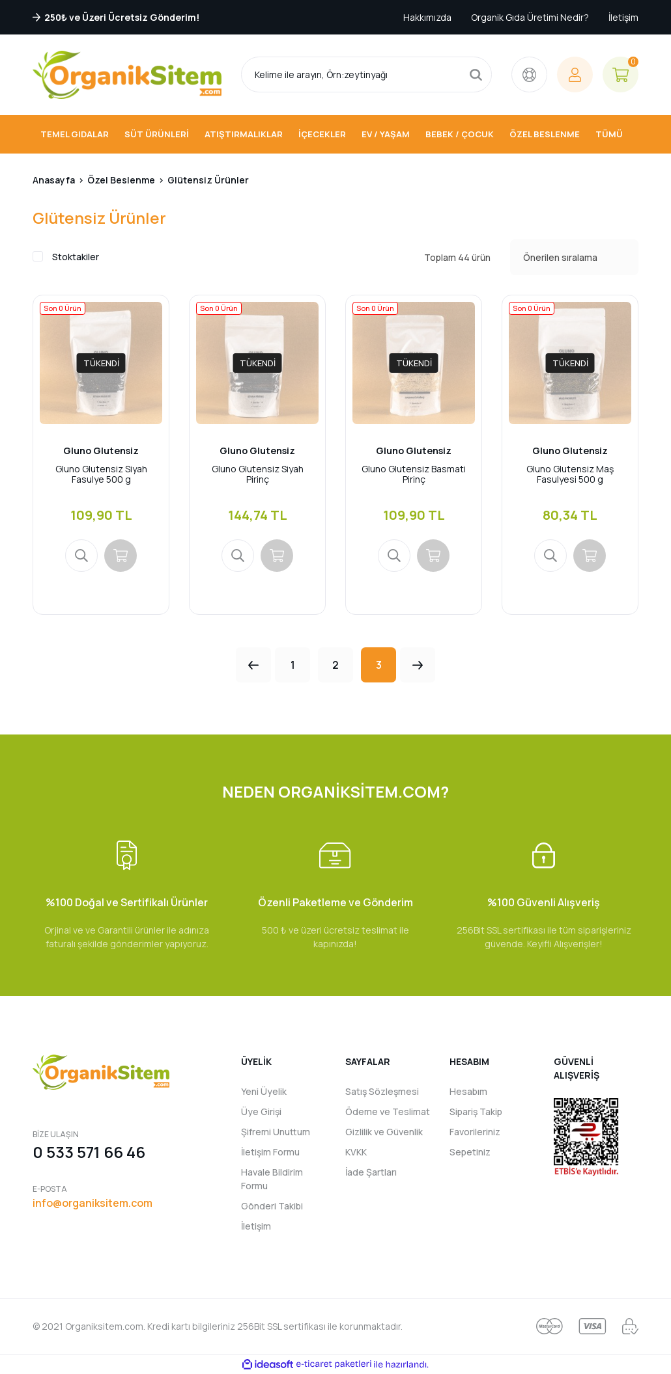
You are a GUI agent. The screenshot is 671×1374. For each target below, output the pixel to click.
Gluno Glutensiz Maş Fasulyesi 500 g (570, 474)
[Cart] (620, 74)
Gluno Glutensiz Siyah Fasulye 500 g (101, 474)
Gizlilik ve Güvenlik (384, 1131)
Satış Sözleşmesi (382, 1091)
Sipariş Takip (476, 1111)
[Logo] (127, 75)
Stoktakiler (75, 256)
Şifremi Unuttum (275, 1131)
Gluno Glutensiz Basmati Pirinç (414, 474)
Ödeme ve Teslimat (387, 1111)
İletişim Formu (270, 1152)
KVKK (356, 1152)
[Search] (366, 74)
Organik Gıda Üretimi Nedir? (530, 17)
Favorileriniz (475, 1131)
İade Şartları (371, 1172)
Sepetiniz (470, 1152)
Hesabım (468, 1091)
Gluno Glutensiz (101, 450)
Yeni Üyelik (264, 1091)
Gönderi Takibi (272, 1206)
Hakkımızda (427, 17)
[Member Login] (575, 74)
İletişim (623, 17)
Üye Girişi (261, 1111)
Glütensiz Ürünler (208, 180)
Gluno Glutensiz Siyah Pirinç (258, 474)
